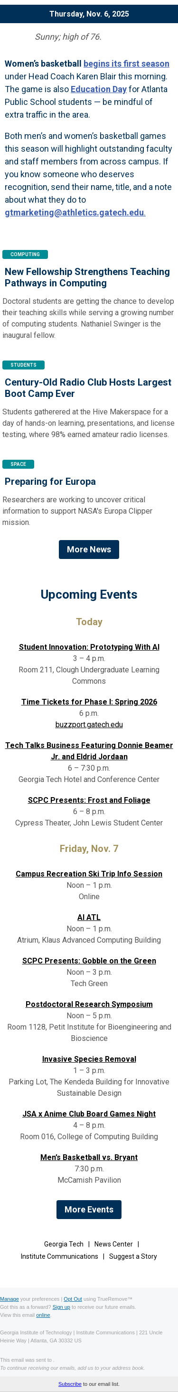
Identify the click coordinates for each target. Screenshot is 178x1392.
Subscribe (70, 1384)
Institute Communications (59, 1256)
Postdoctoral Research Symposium (89, 1004)
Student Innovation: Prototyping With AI (89, 647)
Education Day (99, 89)
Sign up (61, 1307)
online (43, 1315)
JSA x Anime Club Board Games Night (89, 1113)
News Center (113, 1244)
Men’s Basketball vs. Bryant (89, 1157)
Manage (9, 1299)
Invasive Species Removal (89, 1059)
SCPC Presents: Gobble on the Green (89, 960)
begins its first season (126, 64)
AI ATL (89, 917)
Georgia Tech (64, 1244)
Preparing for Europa (50, 481)
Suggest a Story (133, 1256)
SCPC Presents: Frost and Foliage (89, 800)
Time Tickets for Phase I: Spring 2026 (89, 701)
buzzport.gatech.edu (89, 724)
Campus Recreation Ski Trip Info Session (89, 873)
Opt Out (73, 1299)
